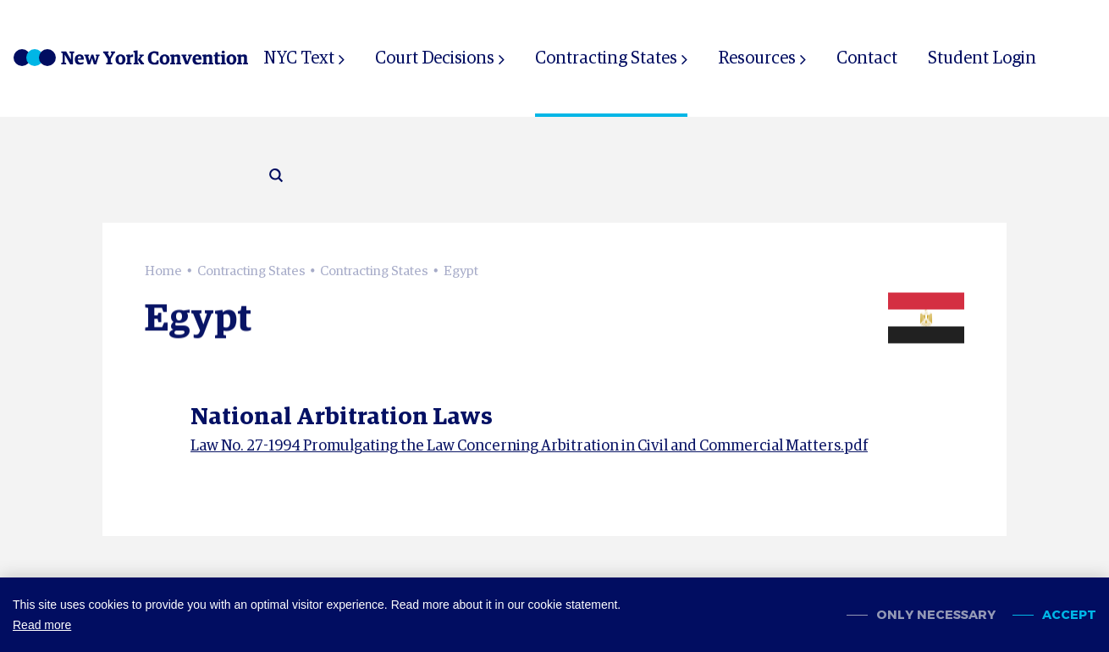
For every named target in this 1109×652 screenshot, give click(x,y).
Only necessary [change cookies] (936, 615)
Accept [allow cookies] (1069, 615)
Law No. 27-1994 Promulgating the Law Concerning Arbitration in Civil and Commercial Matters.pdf (529, 448)
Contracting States (606, 58)
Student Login (982, 58)
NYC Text (298, 58)
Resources (757, 58)
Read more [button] (42, 625)
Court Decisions (434, 58)
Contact (866, 58)
